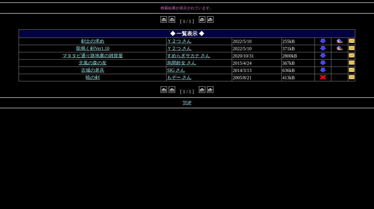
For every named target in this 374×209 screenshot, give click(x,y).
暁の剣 (93, 77)
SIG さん (176, 70)
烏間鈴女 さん (181, 62)
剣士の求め (92, 41)
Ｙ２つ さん (179, 41)
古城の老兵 (92, 70)
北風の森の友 (93, 62)
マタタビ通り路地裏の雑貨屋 (92, 55)
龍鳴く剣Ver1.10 (92, 48)
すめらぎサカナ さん (188, 55)
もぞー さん (179, 77)
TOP (187, 102)
